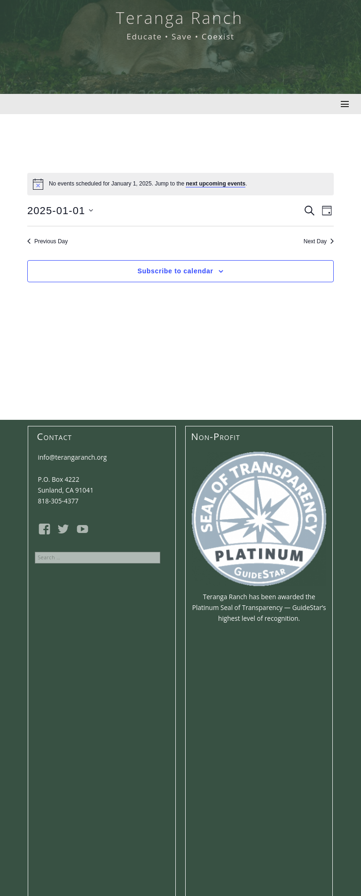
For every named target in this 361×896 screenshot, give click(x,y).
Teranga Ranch (179, 18)
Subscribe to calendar (175, 271)
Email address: (102, 740)
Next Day (319, 241)
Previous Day (47, 241)
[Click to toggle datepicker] (60, 210)
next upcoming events (215, 183)
